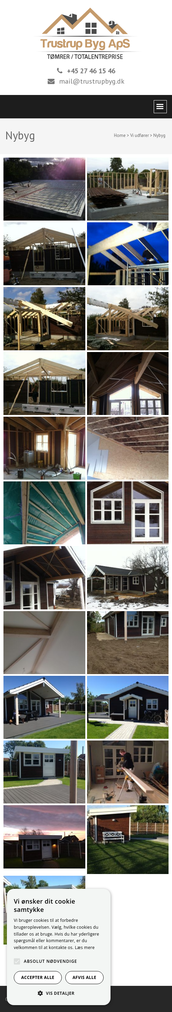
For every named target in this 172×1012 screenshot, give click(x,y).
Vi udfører (139, 135)
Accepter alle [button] (37, 977)
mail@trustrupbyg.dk (91, 81)
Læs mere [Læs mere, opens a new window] (85, 947)
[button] (59, 993)
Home (120, 135)
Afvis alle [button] (84, 977)
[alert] (59, 947)
